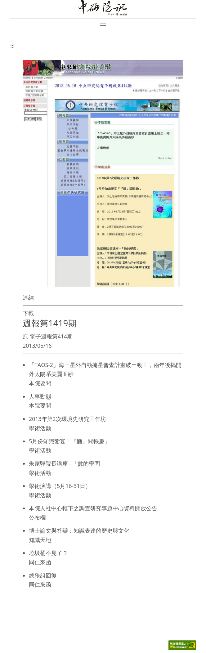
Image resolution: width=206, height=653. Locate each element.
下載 (28, 313)
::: (12, 46)
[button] (103, 24)
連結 (28, 297)
